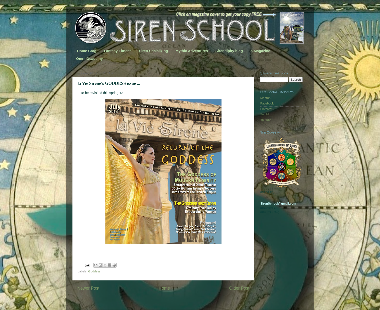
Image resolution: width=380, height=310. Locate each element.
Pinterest (266, 109)
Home (164, 288)
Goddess (94, 271)
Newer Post (88, 288)
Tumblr (265, 114)
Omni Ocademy (89, 58)
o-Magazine (260, 51)
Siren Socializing (153, 51)
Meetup (265, 98)
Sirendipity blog (229, 51)
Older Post (239, 288)
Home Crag (86, 51)
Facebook (267, 103)
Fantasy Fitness (117, 51)
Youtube (265, 120)
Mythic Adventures (191, 51)
